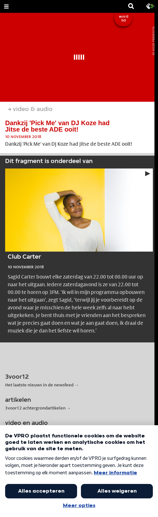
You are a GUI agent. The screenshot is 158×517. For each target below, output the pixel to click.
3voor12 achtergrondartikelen (35, 407)
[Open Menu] (6, 6)
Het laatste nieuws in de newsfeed (39, 384)
